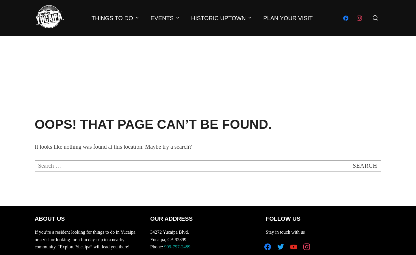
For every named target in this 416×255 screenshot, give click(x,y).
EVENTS (165, 18)
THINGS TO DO (116, 18)
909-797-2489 (177, 246)
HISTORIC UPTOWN (221, 18)
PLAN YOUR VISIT (288, 18)
